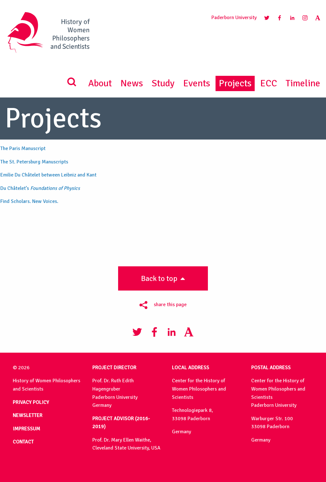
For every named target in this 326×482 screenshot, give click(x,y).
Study (163, 83)
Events (196, 83)
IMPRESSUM (26, 429)
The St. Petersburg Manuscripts (34, 162)
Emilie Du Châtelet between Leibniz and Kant (48, 175)
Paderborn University (234, 17)
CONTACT (23, 442)
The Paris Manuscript (23, 148)
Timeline (303, 83)
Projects (235, 83)
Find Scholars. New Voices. (29, 201)
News (131, 83)
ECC (268, 83)
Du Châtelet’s (40, 188)
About (100, 83)
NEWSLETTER (27, 415)
